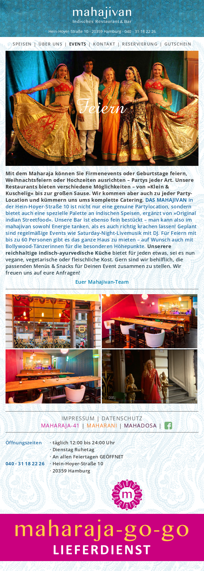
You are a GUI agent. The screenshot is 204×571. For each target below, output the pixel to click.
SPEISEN (22, 44)
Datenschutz (122, 418)
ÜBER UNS (50, 44)
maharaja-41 (60, 425)
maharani (102, 425)
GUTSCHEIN (178, 44)
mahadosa (140, 425)
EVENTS (77, 44)
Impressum (78, 418)
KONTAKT (104, 44)
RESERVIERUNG (139, 44)
